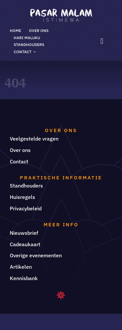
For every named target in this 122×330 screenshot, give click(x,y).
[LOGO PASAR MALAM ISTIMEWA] (61, 11)
